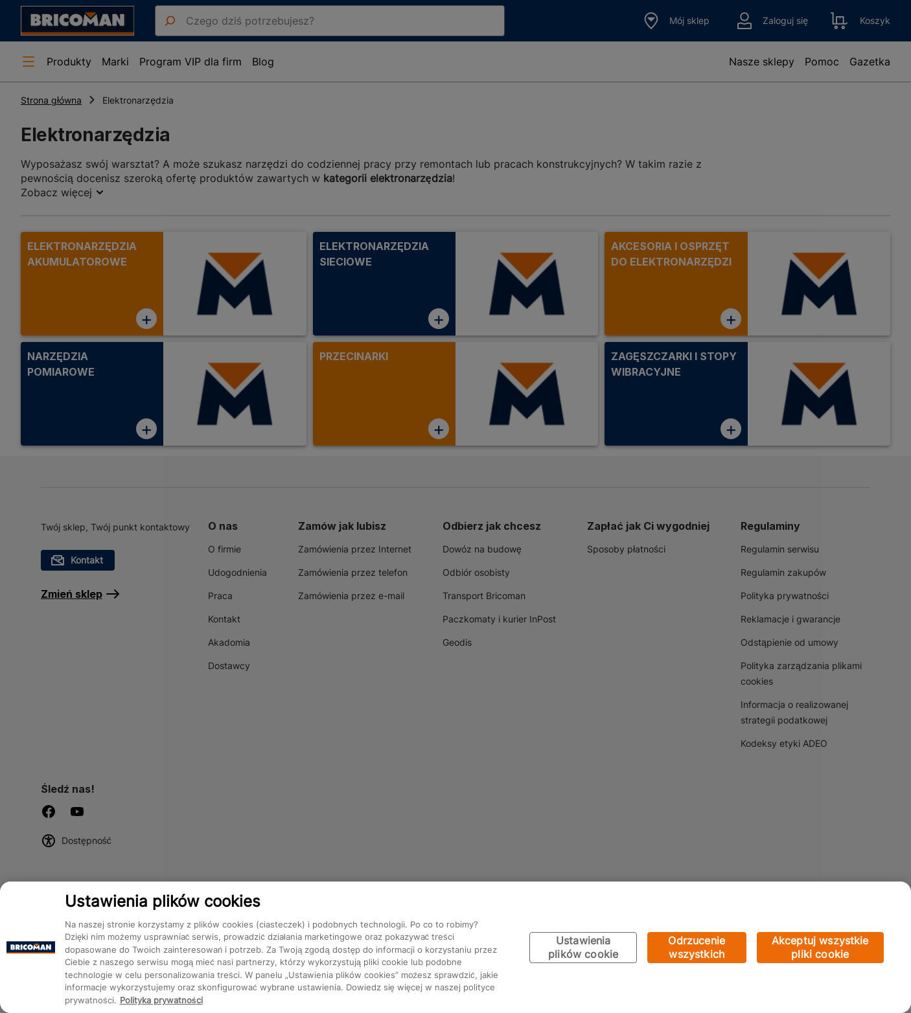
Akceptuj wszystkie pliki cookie (820, 947)
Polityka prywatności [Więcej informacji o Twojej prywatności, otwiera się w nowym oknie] (161, 1000)
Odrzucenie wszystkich (696, 947)
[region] (455, 947)
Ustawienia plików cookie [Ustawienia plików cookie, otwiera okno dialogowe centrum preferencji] (583, 947)
